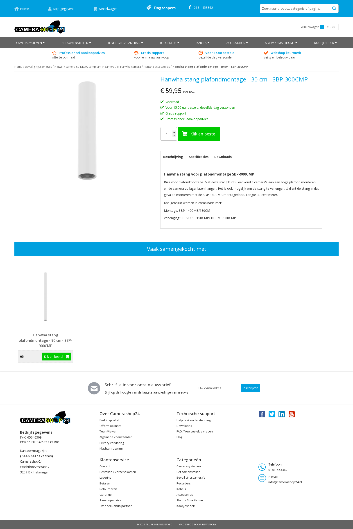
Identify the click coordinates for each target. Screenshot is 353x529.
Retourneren (108, 489)
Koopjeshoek (185, 506)
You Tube (292, 414)
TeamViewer (108, 431)
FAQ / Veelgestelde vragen (194, 431)
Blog (179, 437)
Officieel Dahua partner (116, 506)
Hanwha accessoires (157, 67)
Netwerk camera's (65, 67)
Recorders (183, 483)
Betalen (105, 483)
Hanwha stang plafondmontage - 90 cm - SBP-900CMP (45, 340)
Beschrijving (173, 157)
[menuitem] (30, 42)
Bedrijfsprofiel (109, 420)
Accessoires (184, 495)
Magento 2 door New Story (197, 524)
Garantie (106, 495)
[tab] (173, 156)
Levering (105, 477)
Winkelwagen (108, 9)
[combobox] (299, 8)
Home (24, 9)
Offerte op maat (110, 426)
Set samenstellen (188, 472)
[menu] (176, 42)
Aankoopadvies (110, 500)
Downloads (223, 157)
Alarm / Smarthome (189, 500)
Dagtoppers (165, 7)
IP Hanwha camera (129, 67)
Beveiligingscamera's (38, 67)
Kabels (181, 489)
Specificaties (198, 157)
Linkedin (281, 414)
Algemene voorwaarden (116, 437)
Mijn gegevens (63, 9)
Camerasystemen (188, 466)
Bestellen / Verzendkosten (118, 472)
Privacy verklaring (112, 443)
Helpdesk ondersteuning (193, 420)
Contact (105, 466)
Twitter (271, 414)
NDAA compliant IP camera (97, 67)
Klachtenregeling (111, 448)
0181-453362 (203, 7)
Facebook (261, 414)
